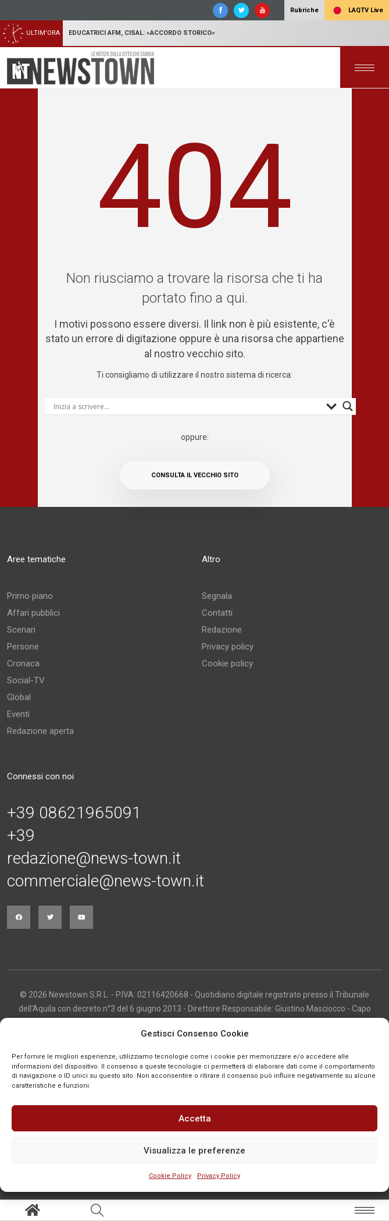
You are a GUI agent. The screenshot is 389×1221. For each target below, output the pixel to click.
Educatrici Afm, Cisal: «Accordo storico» (142, 33)
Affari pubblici (33, 613)
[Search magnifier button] (348, 406)
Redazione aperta (40, 731)
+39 (21, 836)
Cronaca (23, 663)
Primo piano (30, 596)
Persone (23, 646)
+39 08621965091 (74, 813)
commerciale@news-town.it (105, 881)
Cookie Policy (170, 1176)
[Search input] (186, 406)
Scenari (21, 629)
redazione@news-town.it (94, 858)
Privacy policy (228, 646)
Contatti (217, 613)
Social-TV (26, 680)
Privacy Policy (218, 1176)
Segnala (217, 596)
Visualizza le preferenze (194, 1150)
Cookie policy (227, 663)
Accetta (195, 1118)
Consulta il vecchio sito (194, 475)
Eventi (18, 714)
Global (19, 697)
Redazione (222, 629)
